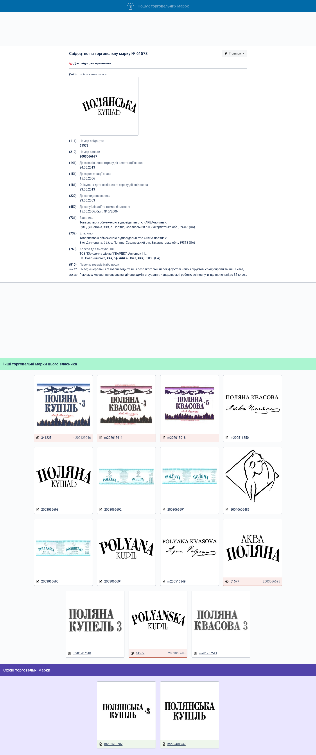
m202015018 (174, 438)
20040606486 (237, 510)
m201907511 (205, 653)
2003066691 (173, 510)
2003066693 (47, 510)
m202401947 (174, 744)
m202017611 (110, 438)
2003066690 (47, 581)
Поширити (234, 53)
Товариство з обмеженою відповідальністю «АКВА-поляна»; (123, 222)
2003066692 (110, 510)
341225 (44, 438)
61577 (232, 581)
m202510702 (110, 744)
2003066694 (110, 581)
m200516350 (237, 438)
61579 (137, 653)
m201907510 (79, 653)
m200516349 (174, 581)
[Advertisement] (158, 29)
